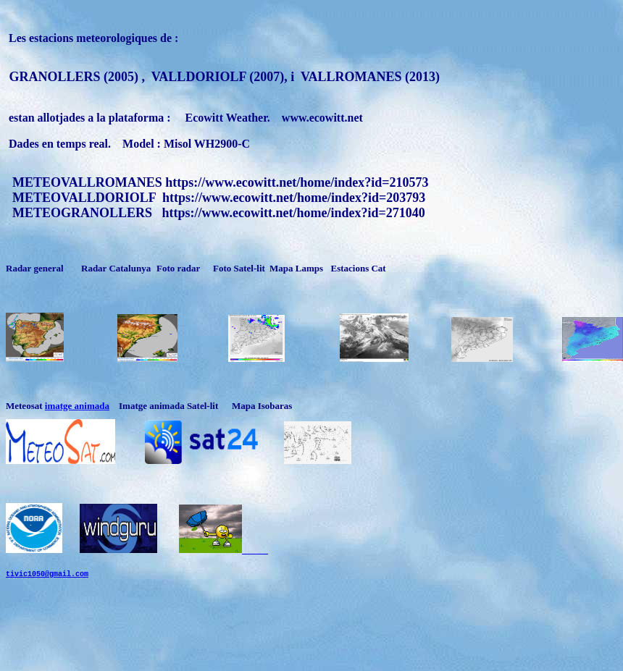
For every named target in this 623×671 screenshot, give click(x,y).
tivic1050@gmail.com (47, 586)
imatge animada (77, 405)
